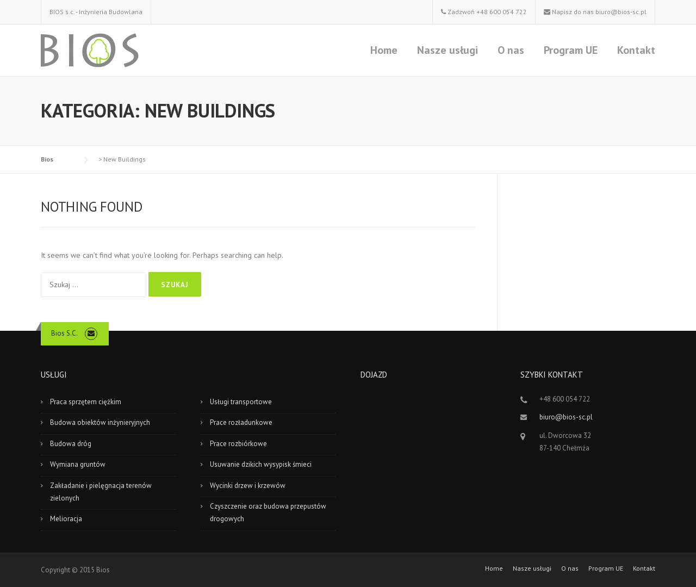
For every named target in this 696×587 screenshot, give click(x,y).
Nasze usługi (447, 50)
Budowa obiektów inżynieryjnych (100, 422)
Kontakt (636, 50)
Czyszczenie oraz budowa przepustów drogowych (268, 512)
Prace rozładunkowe (241, 422)
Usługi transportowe (241, 401)
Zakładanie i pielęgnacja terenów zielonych (101, 492)
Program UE (571, 50)
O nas (511, 50)
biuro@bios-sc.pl (621, 12)
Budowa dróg (70, 443)
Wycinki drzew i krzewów (247, 485)
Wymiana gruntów (77, 464)
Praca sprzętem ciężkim (85, 401)
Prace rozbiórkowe (238, 443)
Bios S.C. (64, 333)
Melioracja (66, 518)
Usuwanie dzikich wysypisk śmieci (261, 464)
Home (383, 50)
